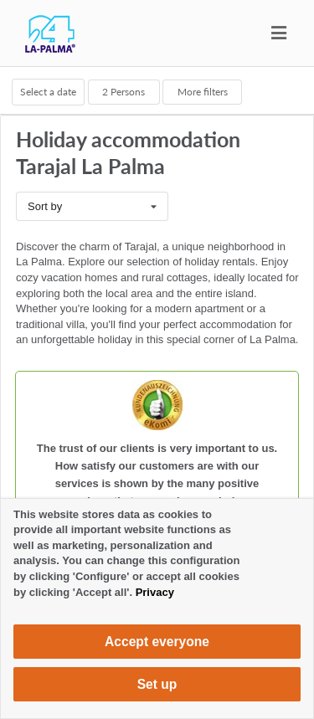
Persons (123, 91)
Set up (157, 684)
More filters (203, 91)
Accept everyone (157, 641)
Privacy (155, 592)
